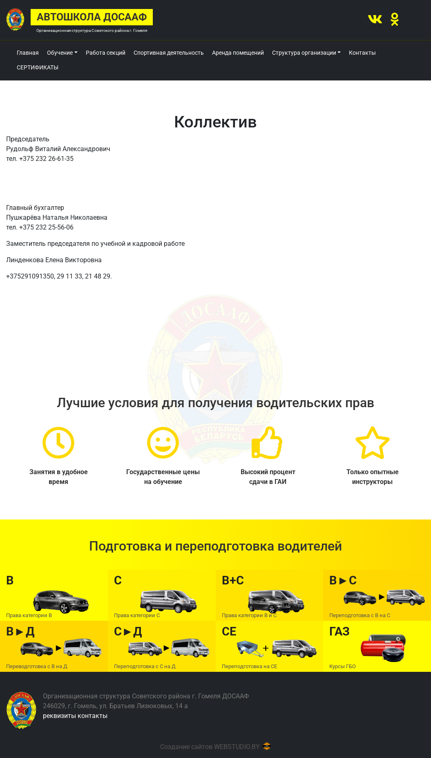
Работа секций (105, 52)
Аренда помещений (238, 52)
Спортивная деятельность (169, 52)
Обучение (60, 52)
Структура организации (304, 52)
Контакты (362, 52)
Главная (28, 52)
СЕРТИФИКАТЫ (37, 67)
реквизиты (59, 716)
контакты (92, 716)
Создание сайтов (186, 747)
